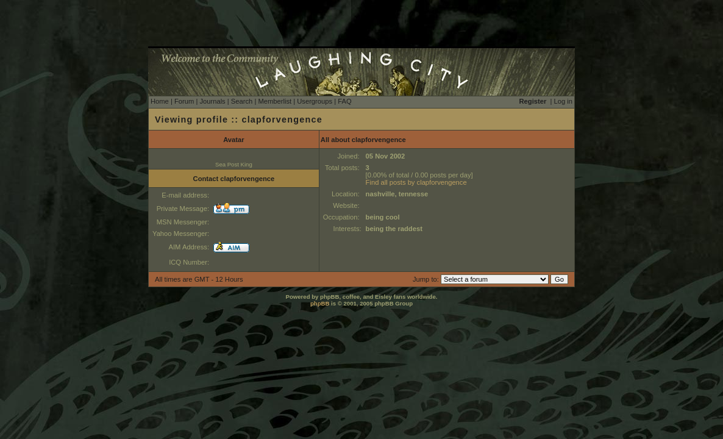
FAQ (344, 101)
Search (241, 101)
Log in (563, 101)
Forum (184, 101)
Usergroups (314, 101)
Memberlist (274, 101)
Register (533, 101)
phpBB (319, 303)
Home (160, 101)
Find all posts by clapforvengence (416, 182)
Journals (212, 101)
